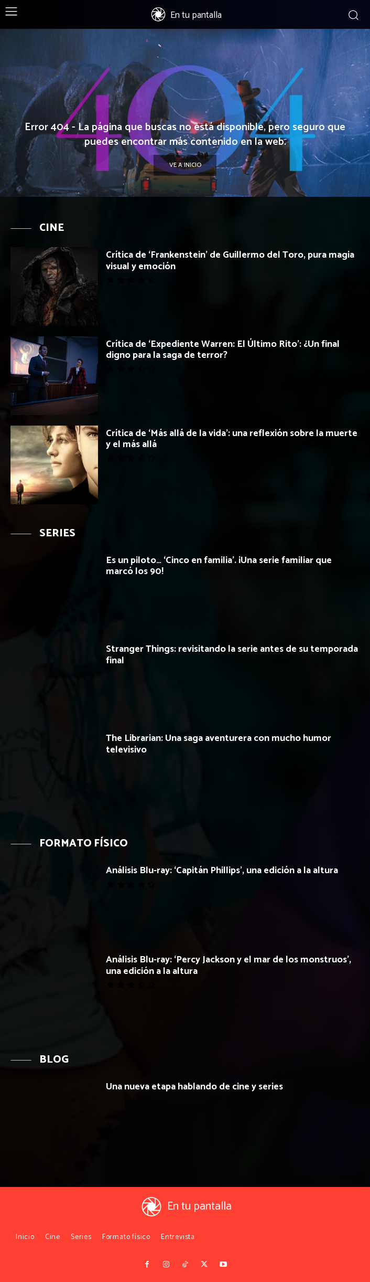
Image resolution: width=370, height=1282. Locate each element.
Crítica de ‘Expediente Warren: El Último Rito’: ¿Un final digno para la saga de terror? (223, 350)
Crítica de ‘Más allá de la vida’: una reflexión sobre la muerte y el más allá (231, 439)
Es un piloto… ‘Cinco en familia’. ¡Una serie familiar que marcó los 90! (219, 566)
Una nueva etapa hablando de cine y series (194, 1087)
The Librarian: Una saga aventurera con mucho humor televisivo (218, 744)
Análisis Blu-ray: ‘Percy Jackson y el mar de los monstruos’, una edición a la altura (228, 965)
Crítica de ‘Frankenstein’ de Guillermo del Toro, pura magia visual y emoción (230, 260)
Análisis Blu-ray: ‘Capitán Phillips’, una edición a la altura (222, 870)
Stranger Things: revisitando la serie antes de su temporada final (232, 655)
